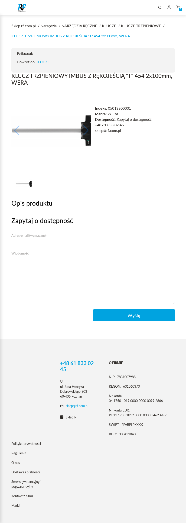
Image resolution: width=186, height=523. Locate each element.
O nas (15, 463)
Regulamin (18, 453)
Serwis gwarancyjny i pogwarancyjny (26, 484)
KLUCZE (43, 62)
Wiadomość (20, 253)
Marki (15, 505)
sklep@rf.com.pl (77, 406)
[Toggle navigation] (10, 7)
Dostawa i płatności (25, 472)
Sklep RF (69, 417)
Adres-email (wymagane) (28, 235)
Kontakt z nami (22, 496)
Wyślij (133, 315)
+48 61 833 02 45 (77, 366)
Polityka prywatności (26, 444)
